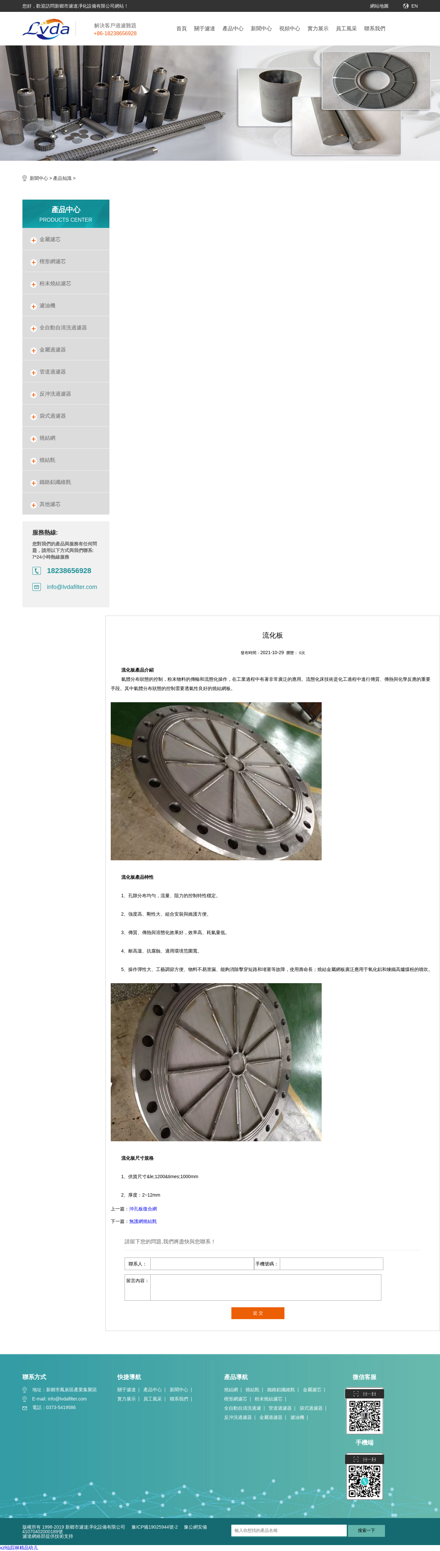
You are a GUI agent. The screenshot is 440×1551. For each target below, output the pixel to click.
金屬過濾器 (270, 1417)
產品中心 (233, 28)
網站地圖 (379, 6)
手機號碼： (267, 1263)
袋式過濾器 (311, 1408)
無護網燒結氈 (143, 1221)
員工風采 (346, 28)
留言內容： (137, 1280)
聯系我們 (374, 28)
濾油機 (297, 1417)
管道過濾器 (280, 1408)
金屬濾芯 (312, 1389)
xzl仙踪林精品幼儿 (19, 1547)
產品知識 (62, 178)
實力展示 (318, 28)
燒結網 (231, 1389)
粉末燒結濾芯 (268, 1398)
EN (414, 6)
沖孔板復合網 (143, 1208)
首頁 (181, 28)
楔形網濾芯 (235, 1398)
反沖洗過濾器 (238, 1417)
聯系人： (138, 1263)
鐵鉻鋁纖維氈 (281, 1389)
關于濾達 (204, 28)
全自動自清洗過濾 (242, 1408)
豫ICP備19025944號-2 (155, 1527)
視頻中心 (289, 28)
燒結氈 (252, 1389)
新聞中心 (261, 28)
